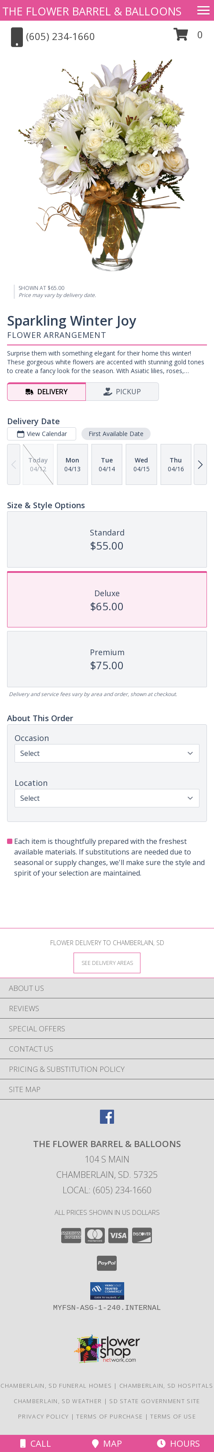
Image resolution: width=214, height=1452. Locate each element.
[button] (188, 38)
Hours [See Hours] (178, 1443)
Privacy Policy (43, 1416)
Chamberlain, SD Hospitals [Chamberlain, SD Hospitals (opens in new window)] (166, 1386)
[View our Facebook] (107, 1121)
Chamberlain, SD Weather (58, 1401)
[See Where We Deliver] (107, 962)
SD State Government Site (154, 1401)
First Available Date (116, 433)
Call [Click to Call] (35, 1443)
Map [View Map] (107, 1443)
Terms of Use (173, 1416)
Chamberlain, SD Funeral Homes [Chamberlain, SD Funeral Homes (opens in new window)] (56, 1386)
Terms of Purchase (109, 1416)
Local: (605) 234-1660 (107, 1190)
